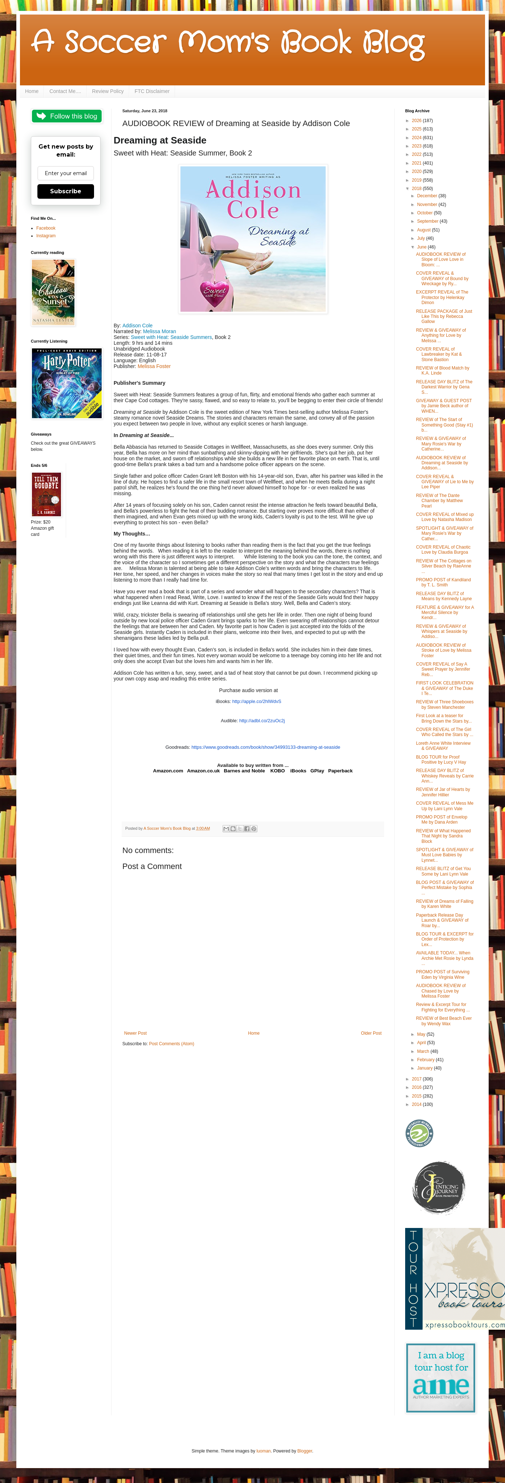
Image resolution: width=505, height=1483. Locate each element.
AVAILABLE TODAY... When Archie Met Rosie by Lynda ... (444, 958)
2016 (417, 1087)
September (428, 221)
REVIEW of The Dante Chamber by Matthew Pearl (439, 501)
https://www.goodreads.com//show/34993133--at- (265, 747)
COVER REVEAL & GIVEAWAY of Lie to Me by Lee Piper (445, 482)
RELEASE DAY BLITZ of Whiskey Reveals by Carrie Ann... (445, 776)
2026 (417, 120)
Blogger (304, 1451)
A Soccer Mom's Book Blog (227, 43)
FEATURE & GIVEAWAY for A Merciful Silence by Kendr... (445, 613)
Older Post (371, 1033)
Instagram (46, 235)
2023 (417, 146)
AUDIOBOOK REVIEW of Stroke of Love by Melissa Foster (443, 650)
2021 (417, 163)
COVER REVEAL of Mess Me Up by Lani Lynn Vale (444, 806)
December (428, 195)
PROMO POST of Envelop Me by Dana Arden (441, 820)
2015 (417, 1096)
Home (31, 91)
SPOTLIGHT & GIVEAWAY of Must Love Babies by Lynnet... (444, 855)
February (426, 1059)
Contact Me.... (65, 91)
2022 (417, 154)
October (425, 212)
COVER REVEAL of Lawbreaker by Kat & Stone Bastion (439, 354)
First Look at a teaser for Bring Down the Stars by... (444, 718)
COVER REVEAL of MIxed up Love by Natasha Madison (445, 517)
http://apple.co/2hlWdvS (256, 701)
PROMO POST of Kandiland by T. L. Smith (443, 582)
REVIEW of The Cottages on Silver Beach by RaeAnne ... (444, 566)
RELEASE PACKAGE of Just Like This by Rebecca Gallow (444, 316)
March (424, 1051)
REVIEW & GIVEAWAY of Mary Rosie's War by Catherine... (441, 444)
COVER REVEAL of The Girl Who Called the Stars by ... (444, 732)
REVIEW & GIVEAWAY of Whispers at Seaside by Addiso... (441, 631)
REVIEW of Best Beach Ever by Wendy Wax (444, 1021)
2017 (417, 1079)
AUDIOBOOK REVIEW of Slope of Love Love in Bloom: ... (441, 259)
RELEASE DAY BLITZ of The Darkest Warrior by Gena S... (444, 387)
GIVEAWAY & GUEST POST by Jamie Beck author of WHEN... (444, 406)
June (422, 247)
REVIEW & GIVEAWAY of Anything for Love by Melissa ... (441, 335)
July (421, 238)
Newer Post (135, 1033)
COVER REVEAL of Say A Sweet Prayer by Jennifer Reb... (443, 669)
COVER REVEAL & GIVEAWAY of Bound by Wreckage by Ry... (442, 278)
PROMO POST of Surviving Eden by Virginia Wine (442, 974)
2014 (417, 1104)
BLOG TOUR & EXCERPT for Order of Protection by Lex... (445, 939)
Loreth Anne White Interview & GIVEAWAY (443, 746)
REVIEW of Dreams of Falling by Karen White (444, 904)
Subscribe (65, 191)
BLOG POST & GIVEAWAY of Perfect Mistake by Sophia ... (445, 888)
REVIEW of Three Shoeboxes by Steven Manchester (445, 704)
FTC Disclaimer (152, 91)
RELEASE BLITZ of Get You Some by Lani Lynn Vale (443, 871)
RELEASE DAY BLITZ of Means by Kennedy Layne (444, 596)
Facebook (46, 228)
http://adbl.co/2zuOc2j (262, 720)
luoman (263, 1451)
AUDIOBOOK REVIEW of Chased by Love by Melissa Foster (441, 991)
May (422, 1034)
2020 (417, 171)
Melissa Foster (154, 366)
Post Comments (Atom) (171, 1043)
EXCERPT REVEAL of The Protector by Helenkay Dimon (442, 297)
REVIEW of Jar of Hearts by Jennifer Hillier (443, 792)
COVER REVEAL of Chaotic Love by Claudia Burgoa (443, 550)
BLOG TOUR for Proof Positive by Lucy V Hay (441, 760)
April (422, 1042)
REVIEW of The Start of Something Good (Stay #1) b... (444, 425)
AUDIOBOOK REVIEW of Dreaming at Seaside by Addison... (442, 463)
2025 (417, 129)
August (424, 230)
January (425, 1068)
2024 (417, 137)
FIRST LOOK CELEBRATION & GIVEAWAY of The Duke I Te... (444, 688)
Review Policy (108, 91)
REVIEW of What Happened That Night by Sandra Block (443, 836)
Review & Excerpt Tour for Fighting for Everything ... (443, 1007)
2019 (417, 180)
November (428, 204)
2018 (417, 188)
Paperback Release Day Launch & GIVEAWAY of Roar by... (442, 920)
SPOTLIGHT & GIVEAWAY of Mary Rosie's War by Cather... (444, 533)
